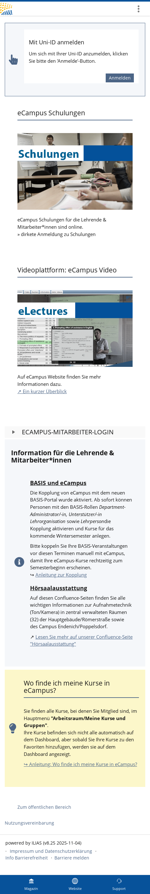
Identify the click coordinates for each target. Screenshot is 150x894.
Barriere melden (71, 858)
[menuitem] (141, 9)
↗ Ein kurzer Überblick (42, 391)
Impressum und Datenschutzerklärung (51, 851)
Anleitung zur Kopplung (61, 575)
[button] (75, 432)
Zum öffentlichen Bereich (44, 807)
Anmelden (120, 78)
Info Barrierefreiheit (26, 858)
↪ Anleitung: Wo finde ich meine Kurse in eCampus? (80, 764)
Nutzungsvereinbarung (29, 823)
